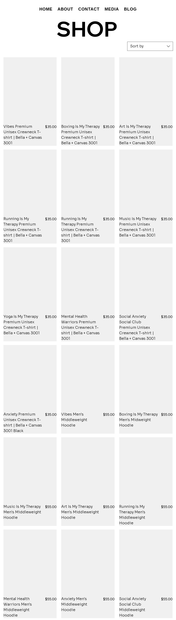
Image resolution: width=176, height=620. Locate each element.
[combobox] (150, 46)
